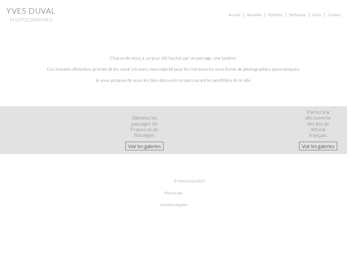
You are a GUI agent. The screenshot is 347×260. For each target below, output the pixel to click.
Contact (334, 15)
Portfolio (275, 15)
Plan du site (173, 193)
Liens (316, 15)
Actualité (254, 15)
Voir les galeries (144, 146)
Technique (297, 15)
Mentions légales (173, 204)
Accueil (234, 15)
